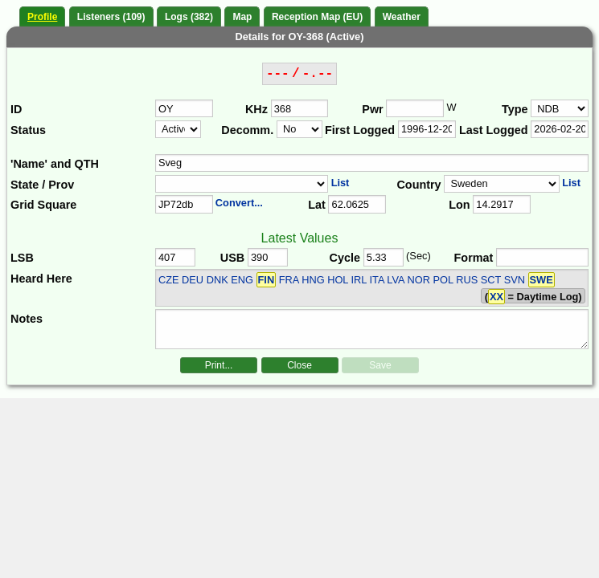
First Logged (360, 130)
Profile (42, 16)
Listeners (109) (111, 16)
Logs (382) (189, 16)
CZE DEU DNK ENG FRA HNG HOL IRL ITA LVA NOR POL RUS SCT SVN (356, 279)
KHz (256, 109)
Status (28, 130)
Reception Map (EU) (317, 16)
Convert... (239, 203)
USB (232, 257)
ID (16, 109)
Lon (459, 204)
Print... (219, 365)
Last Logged (493, 130)
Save (380, 365)
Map (242, 16)
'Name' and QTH (54, 163)
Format (474, 257)
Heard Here (41, 278)
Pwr (372, 109)
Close (299, 365)
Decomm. (247, 130)
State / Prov (42, 184)
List (340, 183)
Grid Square (43, 204)
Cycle (345, 257)
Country (418, 184)
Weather (402, 16)
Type (515, 109)
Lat (317, 204)
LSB (22, 257)
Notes (26, 318)
